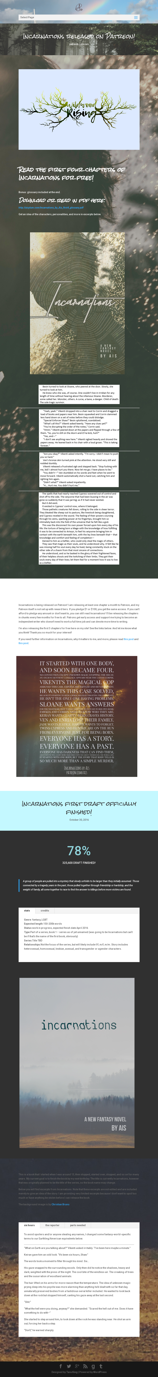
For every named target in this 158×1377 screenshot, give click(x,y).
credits (45, 910)
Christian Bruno (60, 1204)
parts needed (78, 1225)
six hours (29, 1225)
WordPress (100, 1372)
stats (27, 910)
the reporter (52, 1225)
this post (129, 639)
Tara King (72, 1372)
